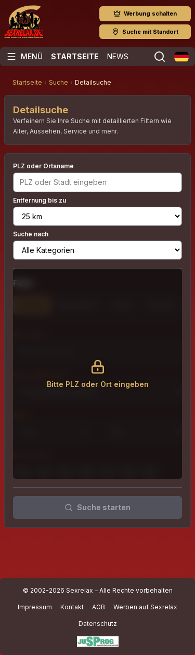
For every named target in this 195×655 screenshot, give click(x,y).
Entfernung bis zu (39, 200)
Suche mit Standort (145, 31)
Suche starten (97, 507)
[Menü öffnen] (24, 56)
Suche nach (30, 234)
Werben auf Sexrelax (145, 607)
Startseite (75, 56)
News (117, 56)
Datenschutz (98, 623)
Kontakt (72, 607)
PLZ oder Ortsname (43, 166)
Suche (58, 82)
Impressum (35, 607)
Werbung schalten (145, 13)
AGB (98, 607)
